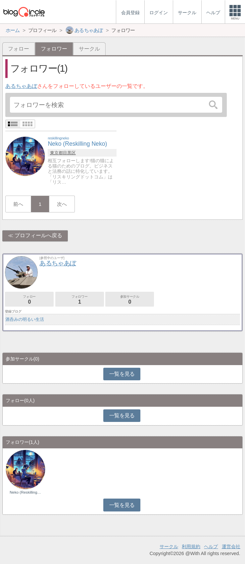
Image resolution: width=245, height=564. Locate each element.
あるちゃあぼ (21, 86)
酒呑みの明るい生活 (24, 319)
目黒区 (69, 152)
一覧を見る (122, 374)
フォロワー (79, 299)
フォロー (18, 49)
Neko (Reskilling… (25, 492)
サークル (89, 49)
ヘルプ (211, 546)
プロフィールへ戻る (38, 235)
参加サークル (129, 299)
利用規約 (191, 546)
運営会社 (231, 546)
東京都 (56, 152)
